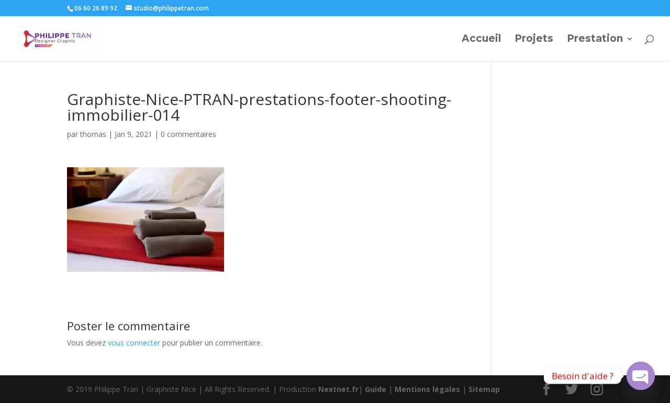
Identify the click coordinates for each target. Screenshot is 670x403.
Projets (534, 39)
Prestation (595, 39)
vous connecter (134, 343)
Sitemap (484, 389)
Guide (375, 389)
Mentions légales (427, 389)
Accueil (481, 39)
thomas (93, 134)
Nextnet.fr (338, 389)
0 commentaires (188, 134)
